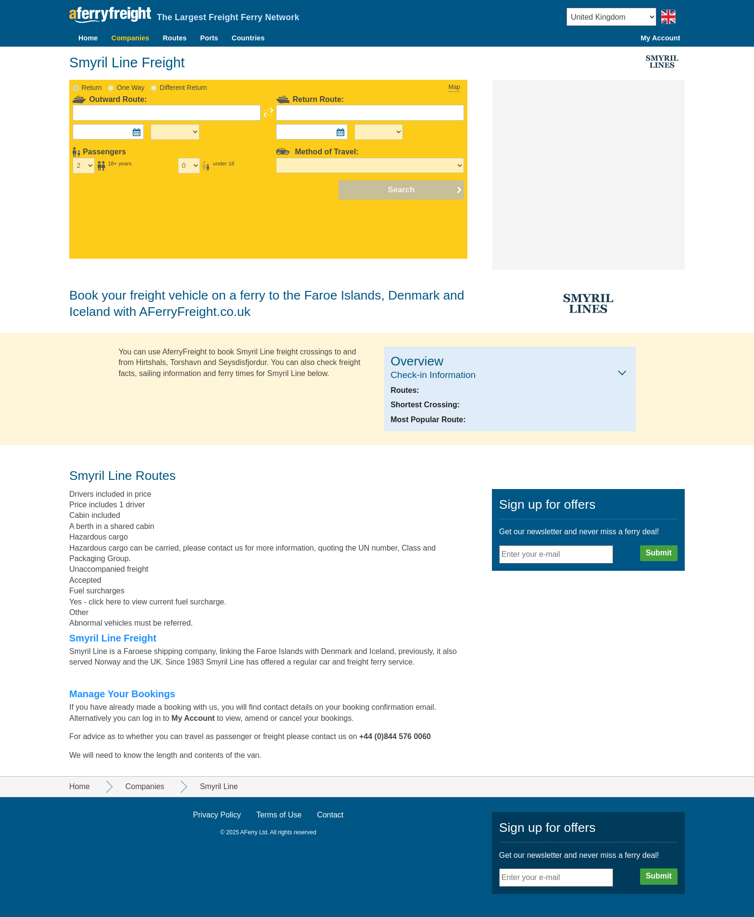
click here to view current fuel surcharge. (157, 602)
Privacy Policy (217, 815)
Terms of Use (279, 815)
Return (92, 87)
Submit (659, 553)
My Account (660, 38)
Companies (131, 38)
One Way (131, 87)
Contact (330, 815)
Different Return (183, 87)
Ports (209, 38)
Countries (248, 38)
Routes (175, 38)
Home (88, 38)
